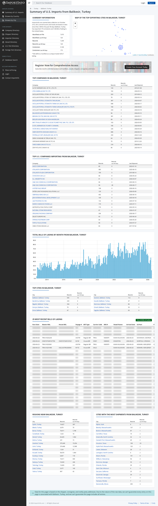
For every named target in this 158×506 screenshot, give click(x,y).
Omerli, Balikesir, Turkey (102, 307)
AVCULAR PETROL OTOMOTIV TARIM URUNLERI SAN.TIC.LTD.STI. (53, 107)
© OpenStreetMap (142, 55)
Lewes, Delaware (101, 449)
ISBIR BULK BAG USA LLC (40, 195)
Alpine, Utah (100, 424)
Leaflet (134, 55)
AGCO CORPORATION (39, 166)
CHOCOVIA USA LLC (38, 176)
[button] (75, 23)
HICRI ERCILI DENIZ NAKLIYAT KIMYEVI (45, 129)
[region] (13, 256)
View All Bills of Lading (144, 320)
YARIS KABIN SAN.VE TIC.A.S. (41, 144)
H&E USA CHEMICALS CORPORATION (44, 185)
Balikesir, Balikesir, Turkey (40, 298)
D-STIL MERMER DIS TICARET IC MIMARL (45, 126)
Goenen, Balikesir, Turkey (102, 298)
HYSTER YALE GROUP (39, 188)
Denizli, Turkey (37, 437)
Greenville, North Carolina (104, 437)
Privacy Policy (132, 503)
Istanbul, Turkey (37, 443)
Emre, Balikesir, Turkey (39, 310)
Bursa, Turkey (36, 431)
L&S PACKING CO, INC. (39, 201)
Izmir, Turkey (36, 446)
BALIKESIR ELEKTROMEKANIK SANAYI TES (45, 113)
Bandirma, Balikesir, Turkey (41, 301)
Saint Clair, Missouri (102, 468)
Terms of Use (144, 503)
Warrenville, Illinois (102, 484)
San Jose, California (102, 471)
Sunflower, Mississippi (103, 478)
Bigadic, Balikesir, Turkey (40, 304)
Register (151, 3)
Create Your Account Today (136, 67)
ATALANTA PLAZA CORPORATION (43, 173)
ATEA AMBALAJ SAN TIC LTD (41, 91)
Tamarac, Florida (101, 481)
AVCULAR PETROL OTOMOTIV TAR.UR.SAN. (46, 101)
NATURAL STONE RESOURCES (42, 210)
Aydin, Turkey (36, 424)
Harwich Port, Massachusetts (105, 440)
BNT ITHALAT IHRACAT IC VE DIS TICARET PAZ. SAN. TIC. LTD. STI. (53, 122)
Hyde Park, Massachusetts (104, 446)
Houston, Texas (101, 443)
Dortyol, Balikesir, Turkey (40, 307)
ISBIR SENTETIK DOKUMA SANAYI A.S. (44, 132)
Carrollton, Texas (101, 434)
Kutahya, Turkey (37, 456)
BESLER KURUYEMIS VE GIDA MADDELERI (45, 119)
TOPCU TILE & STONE (39, 223)
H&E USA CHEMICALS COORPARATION (45, 182)
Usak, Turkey (36, 468)
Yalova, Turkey (37, 471)
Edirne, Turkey (37, 440)
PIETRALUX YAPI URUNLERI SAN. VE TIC (45, 135)
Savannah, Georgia (102, 475)
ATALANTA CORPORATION (41, 169)
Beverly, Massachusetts (103, 427)
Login (143, 3)
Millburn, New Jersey (102, 459)
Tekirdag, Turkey (37, 465)
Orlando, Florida (101, 465)
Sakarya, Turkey (37, 462)
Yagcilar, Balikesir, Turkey (102, 310)
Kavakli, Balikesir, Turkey (102, 301)
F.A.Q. (153, 503)
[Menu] (29, 3)
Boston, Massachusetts (103, 431)
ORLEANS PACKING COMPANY (42, 213)
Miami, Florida (100, 456)
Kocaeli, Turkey (37, 453)
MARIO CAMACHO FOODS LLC (42, 204)
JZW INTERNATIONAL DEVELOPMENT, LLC (46, 198)
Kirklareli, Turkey (37, 449)
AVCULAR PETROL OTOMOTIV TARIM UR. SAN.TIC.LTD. (50, 104)
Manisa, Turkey (37, 459)
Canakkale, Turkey (38, 434)
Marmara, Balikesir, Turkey (102, 304)
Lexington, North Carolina (104, 453)
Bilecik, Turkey (37, 427)
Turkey (36, 8)
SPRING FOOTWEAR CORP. (41, 220)
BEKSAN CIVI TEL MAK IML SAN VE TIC (44, 116)
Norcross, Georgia (102, 462)
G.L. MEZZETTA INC (38, 179)
